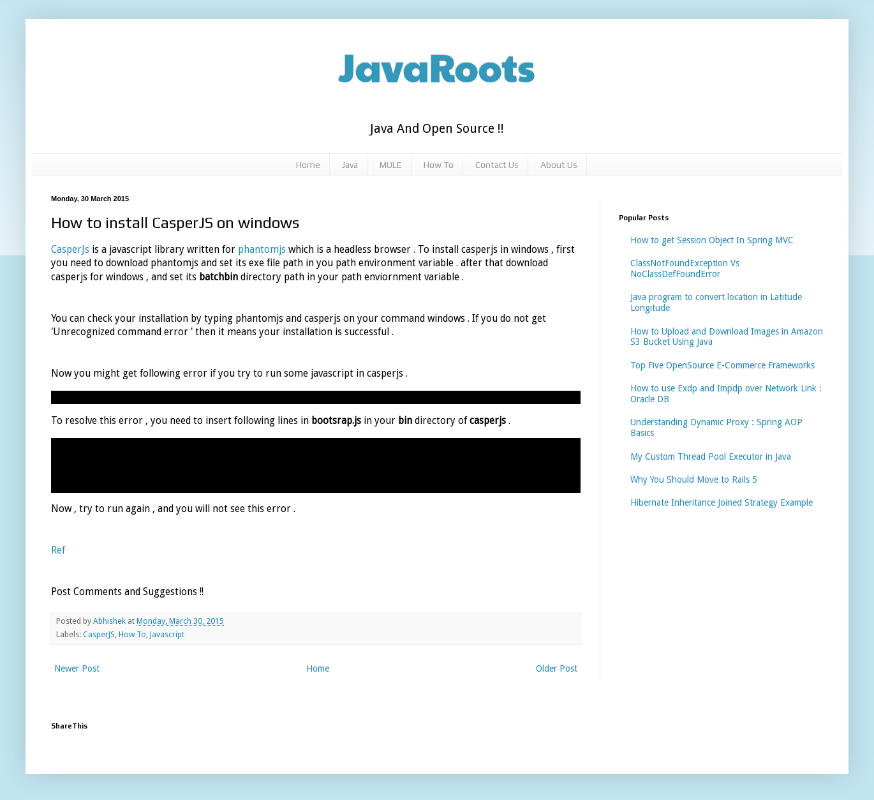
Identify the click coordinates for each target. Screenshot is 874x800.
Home (308, 165)
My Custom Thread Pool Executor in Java (710, 456)
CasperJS (99, 634)
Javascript (167, 634)
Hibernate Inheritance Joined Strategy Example (721, 502)
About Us (558, 165)
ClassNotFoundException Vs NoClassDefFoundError (684, 268)
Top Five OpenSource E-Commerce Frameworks (722, 365)
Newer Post (77, 668)
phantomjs (263, 249)
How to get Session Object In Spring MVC (712, 240)
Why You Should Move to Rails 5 (693, 479)
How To (439, 165)
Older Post (556, 668)
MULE (391, 165)
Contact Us (497, 165)
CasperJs (71, 249)
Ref (58, 550)
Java (350, 165)
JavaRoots (437, 66)
